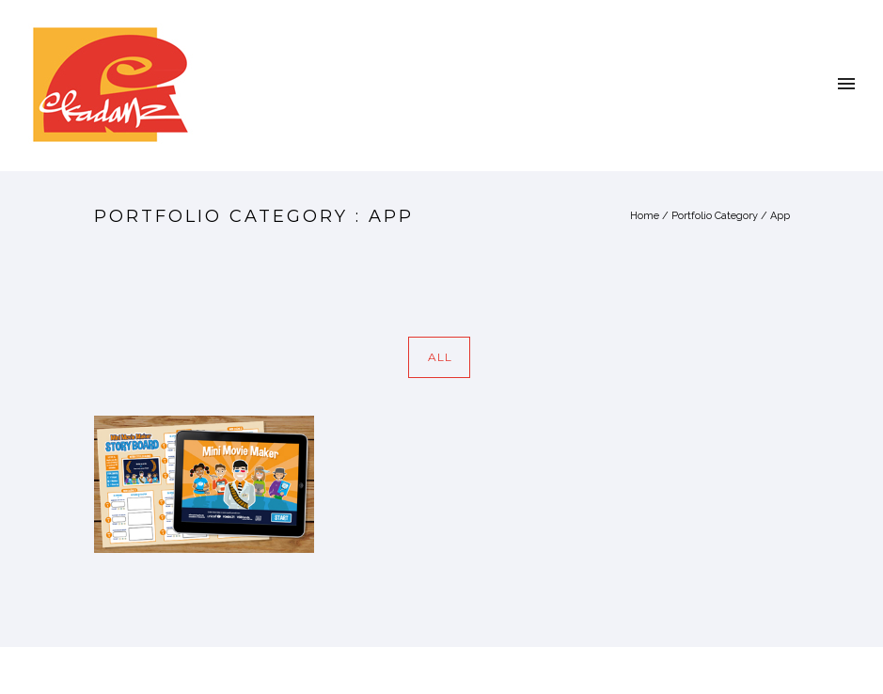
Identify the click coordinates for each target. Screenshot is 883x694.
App (780, 216)
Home (644, 216)
